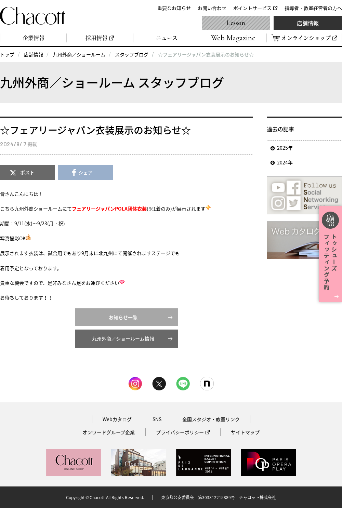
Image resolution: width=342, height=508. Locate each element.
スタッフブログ (131, 54)
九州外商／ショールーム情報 (123, 338)
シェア (85, 172)
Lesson (236, 23)
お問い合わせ (212, 7)
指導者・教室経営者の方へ (313, 7)
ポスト (27, 172)
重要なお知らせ (174, 7)
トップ (7, 54)
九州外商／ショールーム (79, 54)
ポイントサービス (252, 7)
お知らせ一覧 (123, 317)
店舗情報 (308, 23)
